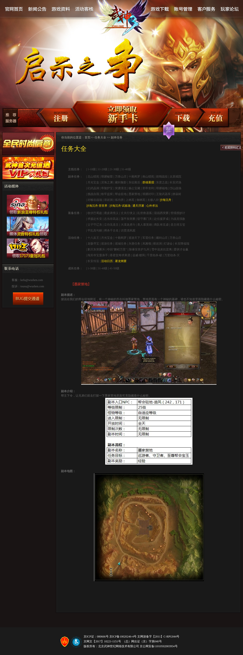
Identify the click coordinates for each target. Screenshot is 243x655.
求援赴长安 (94, 219)
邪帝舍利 (148, 188)
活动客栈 (84, 9)
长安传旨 (93, 261)
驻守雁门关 (144, 219)
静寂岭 (177, 194)
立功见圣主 (111, 224)
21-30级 (114, 169)
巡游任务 (107, 243)
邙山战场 (175, 188)
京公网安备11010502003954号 (159, 646)
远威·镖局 (138, 255)
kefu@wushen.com (31, 280)
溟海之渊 (107, 182)
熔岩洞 (157, 243)
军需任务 (148, 237)
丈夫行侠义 (128, 213)
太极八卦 (153, 200)
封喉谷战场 (94, 200)
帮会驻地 (121, 194)
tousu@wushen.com (32, 286)
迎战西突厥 (161, 213)
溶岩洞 (108, 200)
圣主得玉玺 (178, 224)
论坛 (229, 9)
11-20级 (102, 169)
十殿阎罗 (134, 176)
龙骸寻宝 (93, 243)
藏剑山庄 (162, 237)
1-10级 (91, 169)
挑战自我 (93, 194)
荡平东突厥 (128, 219)
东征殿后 (134, 182)
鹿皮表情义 (111, 213)
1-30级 (91, 268)
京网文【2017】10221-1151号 (102, 641)
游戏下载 (159, 9)
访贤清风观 (128, 230)
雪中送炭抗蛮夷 (161, 249)
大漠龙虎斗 (128, 224)
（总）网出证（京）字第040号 (142, 641)
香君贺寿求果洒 (120, 255)
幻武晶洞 (93, 188)
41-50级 (114, 268)
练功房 (119, 200)
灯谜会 (168, 243)
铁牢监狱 (107, 194)
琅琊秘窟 (107, 176)
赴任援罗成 (161, 219)
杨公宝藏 (134, 188)
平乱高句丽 (94, 230)
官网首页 (14, 9)
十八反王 (93, 237)
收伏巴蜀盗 (94, 213)
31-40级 (126, 169)
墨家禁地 (134, 194)
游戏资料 (60, 9)
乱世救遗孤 (144, 213)
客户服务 (206, 9)
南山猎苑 (148, 176)
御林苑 (141, 200)
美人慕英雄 (144, 224)
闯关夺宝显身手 (97, 255)
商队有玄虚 (161, 224)
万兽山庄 (121, 176)
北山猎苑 (93, 176)
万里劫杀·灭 (172, 255)
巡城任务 (121, 243)
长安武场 (175, 182)
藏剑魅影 (121, 182)
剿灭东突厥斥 (96, 249)
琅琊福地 (162, 188)
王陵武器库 (163, 194)
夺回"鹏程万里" (117, 249)
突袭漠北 (121, 188)
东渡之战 (162, 182)
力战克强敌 (178, 219)
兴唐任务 (134, 243)
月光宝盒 (93, 182)
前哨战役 (162, 176)
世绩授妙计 (178, 213)
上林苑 (130, 200)
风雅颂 (146, 243)
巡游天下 (134, 237)
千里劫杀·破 (154, 255)
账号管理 (182, 9)
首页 (87, 137)
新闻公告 (37, 9)
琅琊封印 (148, 194)
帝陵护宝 (107, 188)
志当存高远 (111, 219)
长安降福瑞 (182, 243)
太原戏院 (175, 176)
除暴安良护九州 (139, 249)
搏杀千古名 (111, 230)
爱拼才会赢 (181, 249)
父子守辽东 (94, 224)
